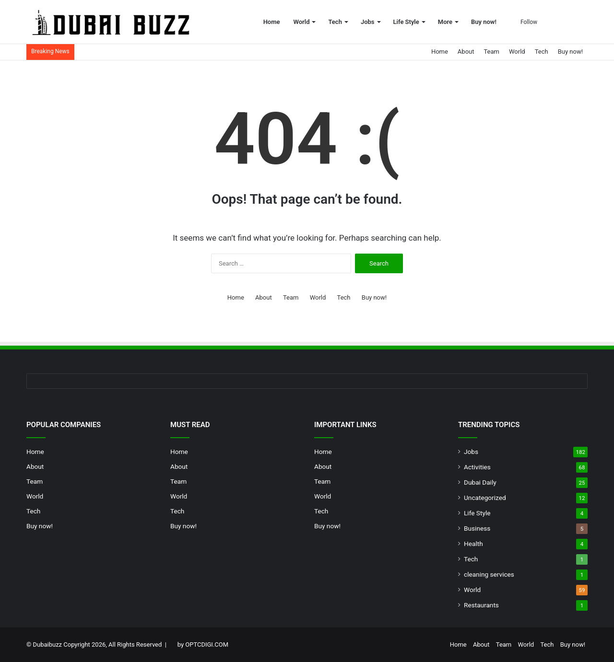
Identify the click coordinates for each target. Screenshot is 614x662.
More (445, 21)
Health (473, 543)
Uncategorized (485, 497)
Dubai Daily (480, 482)
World (302, 21)
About (466, 51)
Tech (335, 21)
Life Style (406, 21)
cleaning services (489, 574)
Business (477, 528)
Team (491, 51)
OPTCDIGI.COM (206, 644)
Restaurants (481, 605)
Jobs (368, 21)
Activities (477, 467)
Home (271, 21)
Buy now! (483, 21)
